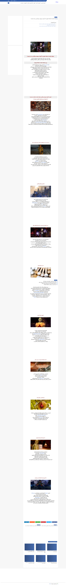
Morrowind (36, 161)
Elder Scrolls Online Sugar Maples (39, 292)
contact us (34, 0)
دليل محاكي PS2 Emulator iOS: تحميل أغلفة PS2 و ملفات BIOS (47, 282)
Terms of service (40, 0)
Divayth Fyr (44, 246)
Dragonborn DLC (41, 378)
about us (37, 0)
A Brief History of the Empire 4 (41, 415)
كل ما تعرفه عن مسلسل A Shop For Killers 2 (50, 284)
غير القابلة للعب (37, 290)
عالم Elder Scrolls (34, 202)
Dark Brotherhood (40, 114)
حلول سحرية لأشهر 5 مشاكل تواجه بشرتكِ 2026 (49, 281)
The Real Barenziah (41, 339)
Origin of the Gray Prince (37, 333)
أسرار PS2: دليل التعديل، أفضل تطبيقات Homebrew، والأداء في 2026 (41, 552)
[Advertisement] (33, 8)
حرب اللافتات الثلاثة (37, 497)
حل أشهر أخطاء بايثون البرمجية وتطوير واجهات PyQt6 (49, 283)
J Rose (57, 2)
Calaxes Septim (43, 162)
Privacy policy (44, 0)
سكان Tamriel (41, 417)
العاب (56, 17)
